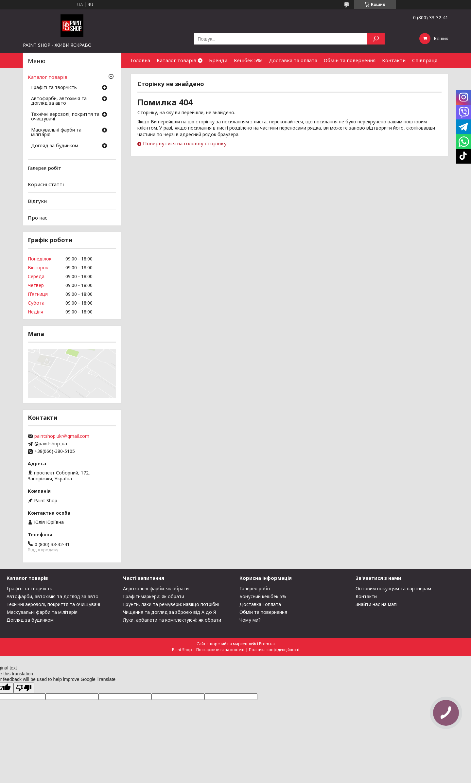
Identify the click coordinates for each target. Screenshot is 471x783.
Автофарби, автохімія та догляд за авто (59, 101)
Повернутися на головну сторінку (185, 143)
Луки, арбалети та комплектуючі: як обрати (172, 620)
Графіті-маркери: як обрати (153, 596)
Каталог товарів (176, 60)
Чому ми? (250, 620)
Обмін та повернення (349, 60)
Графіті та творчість (54, 87)
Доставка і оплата (260, 604)
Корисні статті (46, 184)
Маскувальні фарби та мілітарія (56, 132)
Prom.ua (267, 644)
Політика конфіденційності (274, 649)
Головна (140, 60)
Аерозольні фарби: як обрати (156, 588)
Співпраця (424, 60)
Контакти (394, 60)
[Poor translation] (23, 688)
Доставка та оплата (293, 60)
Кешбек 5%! (248, 60)
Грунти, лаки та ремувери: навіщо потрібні (171, 604)
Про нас (37, 217)
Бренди (218, 60)
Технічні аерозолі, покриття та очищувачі (65, 117)
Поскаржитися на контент (220, 649)
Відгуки (37, 201)
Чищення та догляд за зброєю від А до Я (169, 612)
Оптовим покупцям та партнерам (393, 588)
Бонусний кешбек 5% (262, 596)
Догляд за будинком (54, 146)
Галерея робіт (44, 168)
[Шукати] (376, 38)
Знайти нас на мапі (376, 604)
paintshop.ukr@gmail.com (61, 436)
